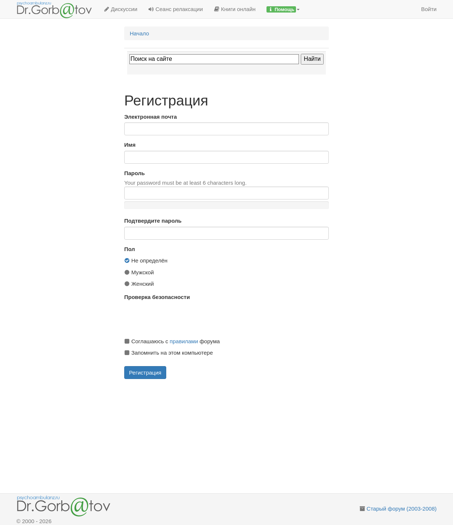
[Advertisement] (235, 436)
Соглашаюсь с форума (172, 341)
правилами (184, 341)
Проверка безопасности (157, 297)
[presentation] (180, 317)
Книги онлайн (234, 9)
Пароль (134, 173)
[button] (283, 9)
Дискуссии (120, 9)
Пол (129, 249)
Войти (429, 9)
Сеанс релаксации (176, 9)
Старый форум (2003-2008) (402, 508)
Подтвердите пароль (152, 221)
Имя (130, 145)
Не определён (145, 260)
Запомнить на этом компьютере (168, 353)
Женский (139, 284)
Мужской (139, 272)
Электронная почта (150, 117)
